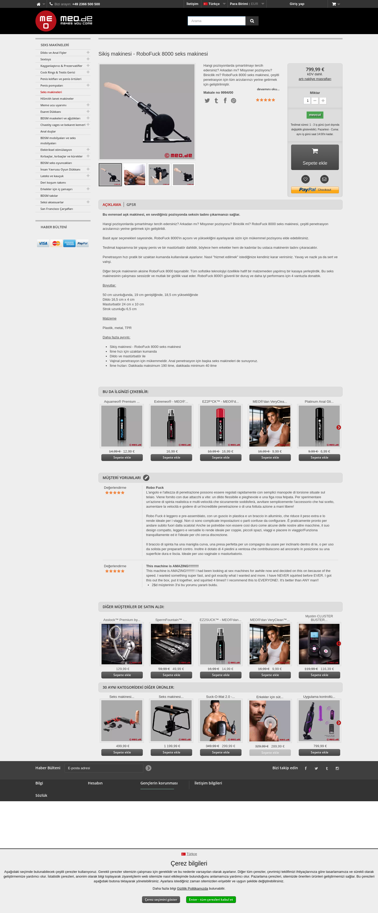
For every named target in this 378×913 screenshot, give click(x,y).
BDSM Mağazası (48, 798)
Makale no (211, 92)
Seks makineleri (51, 92)
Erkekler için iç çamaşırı (56, 189)
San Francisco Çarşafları (56, 209)
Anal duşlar (48, 131)
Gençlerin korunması (157, 807)
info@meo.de (227, 820)
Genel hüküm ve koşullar (55, 817)
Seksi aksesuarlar (52, 202)
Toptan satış (45, 811)
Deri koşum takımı (53, 182)
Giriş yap (297, 4)
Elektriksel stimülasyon (56, 150)
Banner (41, 805)
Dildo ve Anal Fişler (53, 53)
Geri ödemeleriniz (102, 798)
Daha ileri (338, 427)
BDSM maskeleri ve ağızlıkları (60, 118)
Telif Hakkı (43, 843)
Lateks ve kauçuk (52, 176)
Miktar (315, 93)
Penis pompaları (51, 85)
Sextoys (45, 59)
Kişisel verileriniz (102, 811)
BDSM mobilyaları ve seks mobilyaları (58, 140)
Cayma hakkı (45, 830)
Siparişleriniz (98, 792)
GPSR (131, 204)
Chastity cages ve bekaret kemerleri (64, 125)
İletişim (192, 4)
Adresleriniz (97, 805)
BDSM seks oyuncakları (56, 163)
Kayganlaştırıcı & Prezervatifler (61, 66)
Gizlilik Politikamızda (192, 888)
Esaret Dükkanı (50, 112)
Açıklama (112, 204)
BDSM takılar (49, 196)
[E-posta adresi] (58, 237)
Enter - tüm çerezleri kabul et (211, 899)
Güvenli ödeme (47, 824)
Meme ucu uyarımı (53, 105)
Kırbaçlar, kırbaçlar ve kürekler (61, 156)
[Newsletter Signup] (85, 237)
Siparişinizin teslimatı (52, 836)
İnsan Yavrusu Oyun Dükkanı (60, 169)
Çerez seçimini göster (161, 899)
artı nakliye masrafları (315, 79)
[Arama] (252, 20)
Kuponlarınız (98, 817)
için (198, 361)
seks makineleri (224, 361)
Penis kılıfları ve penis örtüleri (60, 79)
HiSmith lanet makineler (57, 98)
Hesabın (95, 783)
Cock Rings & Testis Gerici (57, 72)
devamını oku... (268, 89)
